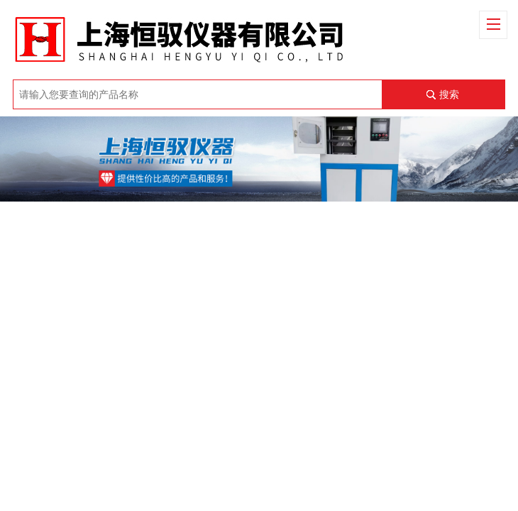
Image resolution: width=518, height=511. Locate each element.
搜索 (449, 94)
